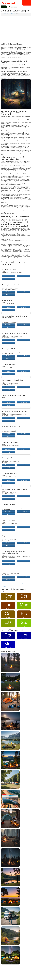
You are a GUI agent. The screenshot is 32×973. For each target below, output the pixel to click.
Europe (8, 13)
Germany (13, 13)
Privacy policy (15, 969)
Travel (9, 14)
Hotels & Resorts (24, 638)
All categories (4, 14)
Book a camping (8, 276)
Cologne (8, 617)
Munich (24, 608)
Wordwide (4, 13)
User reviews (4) (23, 291)
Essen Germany (8, 626)
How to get (8, 278)
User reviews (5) (23, 276)
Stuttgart (24, 626)
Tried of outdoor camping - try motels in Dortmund (13, 583)
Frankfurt (24, 617)
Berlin (24, 599)
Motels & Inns (8, 647)
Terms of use (21, 969)
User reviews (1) (23, 307)
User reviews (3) (23, 355)
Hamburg (8, 608)
